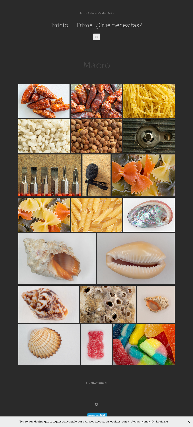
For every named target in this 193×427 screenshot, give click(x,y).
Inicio (59, 25)
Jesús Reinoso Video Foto (96, 13)
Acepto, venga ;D (142, 421)
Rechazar (162, 421)
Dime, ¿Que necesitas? (109, 25)
